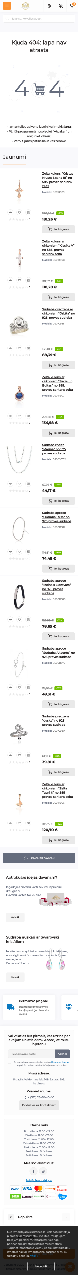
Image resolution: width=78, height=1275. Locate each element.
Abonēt (62, 1053)
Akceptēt (41, 1266)
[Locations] (49, 6)
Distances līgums (60, 1062)
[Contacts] (60, 6)
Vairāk (15, 917)
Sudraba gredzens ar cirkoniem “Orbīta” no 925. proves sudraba (58, 313)
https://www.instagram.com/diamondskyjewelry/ (43, 1171)
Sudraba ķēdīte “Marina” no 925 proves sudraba (54, 449)
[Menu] (7, 6)
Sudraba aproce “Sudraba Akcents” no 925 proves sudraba (58, 653)
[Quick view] (10, 212)
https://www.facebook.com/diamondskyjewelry (34, 1171)
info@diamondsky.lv (39, 1180)
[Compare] (28, 212)
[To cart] (58, 229)
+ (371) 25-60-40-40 (41, 1097)
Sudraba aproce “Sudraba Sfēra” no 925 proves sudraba (56, 517)
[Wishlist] (19, 212)
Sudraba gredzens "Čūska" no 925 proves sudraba (55, 720)
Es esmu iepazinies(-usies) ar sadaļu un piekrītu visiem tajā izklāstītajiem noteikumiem (41, 1064)
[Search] (7, 19)
